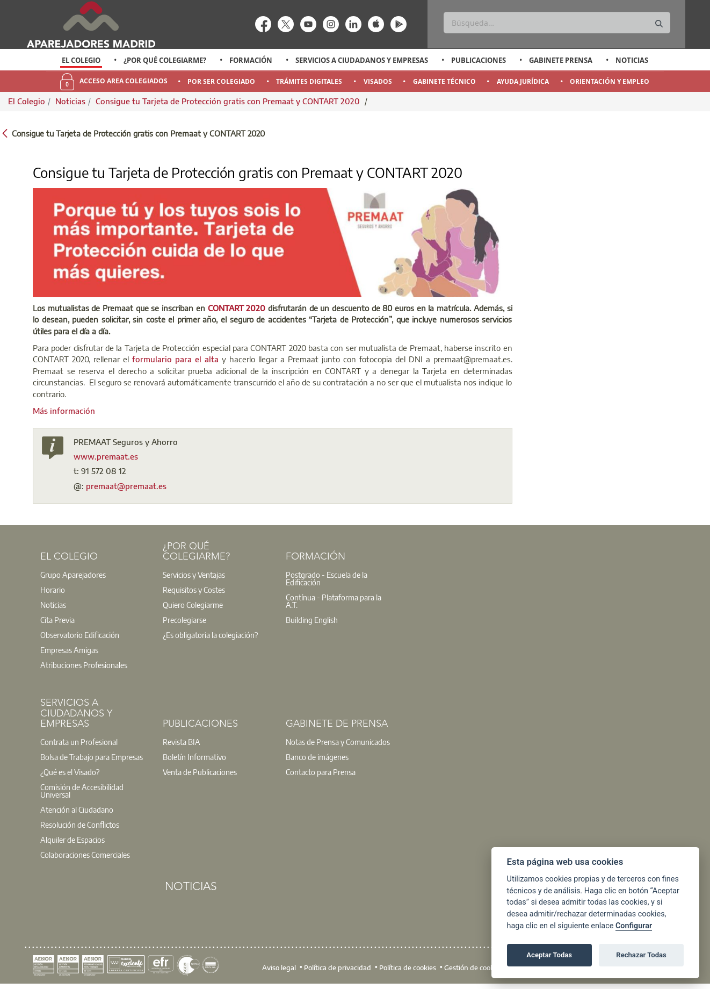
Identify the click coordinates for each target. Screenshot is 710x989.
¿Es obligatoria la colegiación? (210, 635)
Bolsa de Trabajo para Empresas (91, 757)
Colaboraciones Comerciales (85, 854)
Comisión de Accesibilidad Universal (82, 790)
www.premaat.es (106, 456)
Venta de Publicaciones (200, 772)
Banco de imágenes (317, 757)
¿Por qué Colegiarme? (165, 60)
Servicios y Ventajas (194, 574)
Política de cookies (407, 967)
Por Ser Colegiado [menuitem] (221, 81)
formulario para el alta (175, 359)
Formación (250, 60)
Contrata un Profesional (79, 742)
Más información (64, 410)
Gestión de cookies (473, 967)
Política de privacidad (337, 967)
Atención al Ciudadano (76, 809)
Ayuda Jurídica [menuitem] (523, 81)
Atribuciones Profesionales (83, 665)
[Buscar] (557, 22)
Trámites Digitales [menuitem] (309, 81)
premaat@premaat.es (126, 486)
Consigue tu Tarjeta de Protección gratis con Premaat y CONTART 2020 (229, 101)
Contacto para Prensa (321, 772)
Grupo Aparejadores (73, 574)
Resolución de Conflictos (79, 824)
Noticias (631, 60)
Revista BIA (181, 742)
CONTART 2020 (237, 308)
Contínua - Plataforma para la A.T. (333, 601)
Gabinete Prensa (560, 60)
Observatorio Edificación (79, 635)
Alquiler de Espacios (72, 839)
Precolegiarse (184, 620)
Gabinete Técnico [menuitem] (444, 81)
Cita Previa (57, 620)
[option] (81, 60)
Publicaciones (478, 60)
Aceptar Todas (549, 955)
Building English (312, 620)
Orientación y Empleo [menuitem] (609, 81)
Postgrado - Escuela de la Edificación (326, 578)
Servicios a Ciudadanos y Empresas (361, 60)
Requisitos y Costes (194, 589)
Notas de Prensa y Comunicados (338, 742)
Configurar (633, 925)
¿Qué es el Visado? (69, 772)
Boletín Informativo (194, 757)
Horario (52, 589)
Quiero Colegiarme (193, 605)
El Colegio (81, 60)
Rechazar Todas (641, 955)
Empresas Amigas (69, 650)
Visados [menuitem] (378, 81)
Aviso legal (279, 967)
